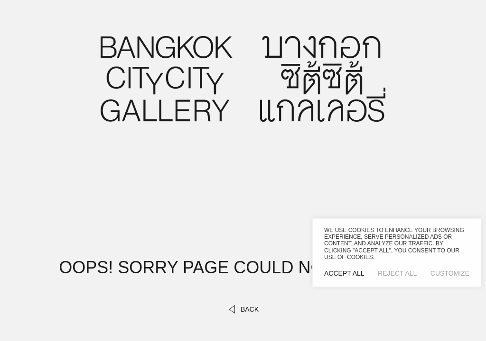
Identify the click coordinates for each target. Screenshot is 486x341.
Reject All (397, 273)
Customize (449, 273)
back (243, 309)
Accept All (344, 273)
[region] (396, 252)
